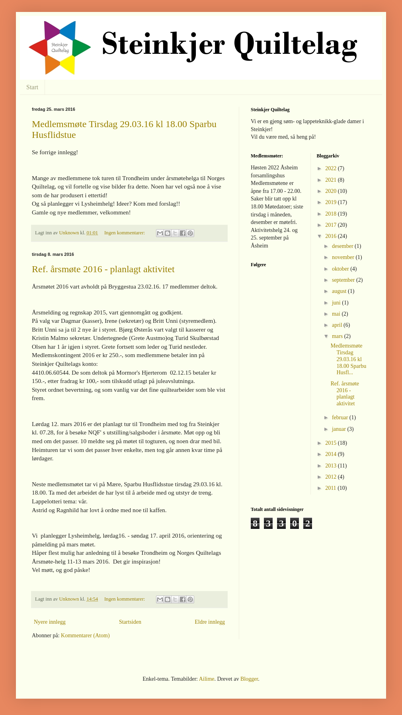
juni (337, 303)
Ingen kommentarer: (125, 233)
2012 (331, 477)
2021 (331, 180)
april (337, 325)
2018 (331, 214)
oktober (341, 269)
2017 (331, 225)
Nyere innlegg (50, 622)
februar (340, 417)
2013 (331, 466)
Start (32, 87)
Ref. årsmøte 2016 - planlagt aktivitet (103, 269)
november (343, 257)
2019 (331, 202)
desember (343, 246)
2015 (331, 443)
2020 (331, 191)
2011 (331, 488)
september (344, 280)
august (340, 291)
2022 (331, 168)
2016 (331, 236)
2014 (331, 454)
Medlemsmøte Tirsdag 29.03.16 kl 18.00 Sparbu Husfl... (348, 359)
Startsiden (130, 622)
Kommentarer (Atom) (85, 635)
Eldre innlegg (210, 622)
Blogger (249, 679)
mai (337, 314)
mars (338, 336)
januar (339, 429)
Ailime (207, 679)
